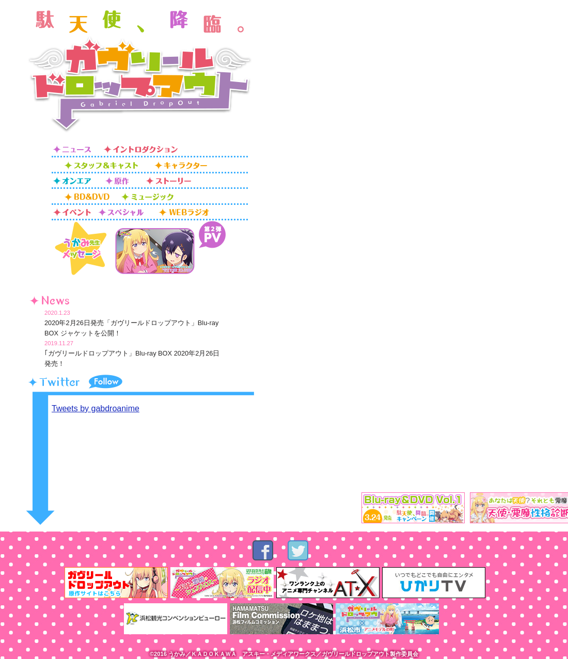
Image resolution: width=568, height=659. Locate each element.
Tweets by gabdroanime (95, 408)
